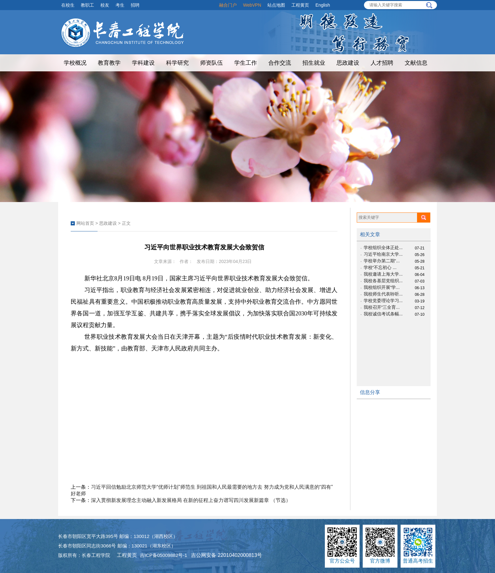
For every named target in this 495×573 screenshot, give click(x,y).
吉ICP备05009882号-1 (163, 555)
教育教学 (109, 63)
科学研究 (177, 63)
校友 (104, 5)
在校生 (68, 5)
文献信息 (416, 63)
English (322, 5)
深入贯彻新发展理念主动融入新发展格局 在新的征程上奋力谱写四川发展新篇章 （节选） (191, 500)
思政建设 (348, 63)
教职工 (87, 5)
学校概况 (75, 63)
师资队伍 (211, 63)
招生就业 (313, 63)
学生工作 (245, 63)
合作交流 (279, 63)
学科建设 (143, 63)
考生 (120, 5)
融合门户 (228, 5)
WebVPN (252, 5)
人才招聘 (382, 63)
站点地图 (276, 5)
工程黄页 (300, 5)
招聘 (135, 5)
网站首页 (85, 223)
